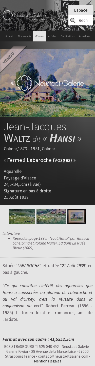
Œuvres (39, 36)
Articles (52, 36)
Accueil (9, 36)
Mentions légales (47, 361)
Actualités (84, 36)
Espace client (80, 11)
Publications (67, 36)
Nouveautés (24, 36)
